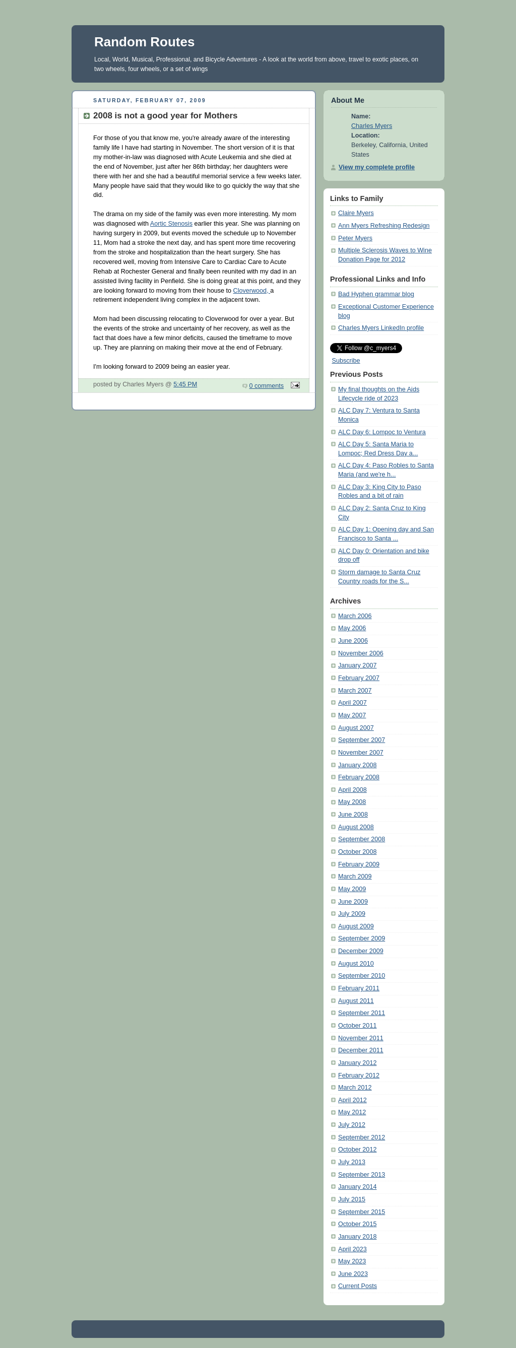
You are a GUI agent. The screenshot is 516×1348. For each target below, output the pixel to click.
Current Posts (357, 1286)
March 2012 (355, 1087)
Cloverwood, (252, 290)
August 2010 (356, 963)
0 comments (266, 385)
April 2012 (352, 1100)
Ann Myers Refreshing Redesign (384, 225)
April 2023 (352, 1249)
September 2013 (361, 1174)
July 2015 (351, 1199)
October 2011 (357, 1025)
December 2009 (360, 951)
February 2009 (358, 864)
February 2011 (358, 988)
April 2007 (352, 702)
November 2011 (360, 1038)
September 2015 (361, 1212)
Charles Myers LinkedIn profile (381, 327)
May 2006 (352, 628)
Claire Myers (356, 213)
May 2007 (352, 715)
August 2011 (356, 1000)
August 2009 (356, 926)
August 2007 (356, 727)
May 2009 (352, 889)
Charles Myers (371, 125)
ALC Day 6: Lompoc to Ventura (382, 432)
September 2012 (361, 1137)
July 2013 (351, 1162)
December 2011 (360, 1050)
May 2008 (352, 801)
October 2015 (357, 1224)
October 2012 (357, 1149)
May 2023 (352, 1261)
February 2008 (358, 777)
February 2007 (358, 678)
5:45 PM (185, 384)
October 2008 (357, 851)
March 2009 (355, 876)
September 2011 (361, 1013)
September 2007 (361, 740)
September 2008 (361, 839)
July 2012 (351, 1124)
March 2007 (355, 690)
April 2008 (352, 789)
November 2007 (360, 752)
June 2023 (353, 1273)
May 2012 (352, 1112)
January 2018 (357, 1236)
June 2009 (353, 901)
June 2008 (353, 814)
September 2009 (361, 938)
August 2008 (356, 827)
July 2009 (351, 913)
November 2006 (360, 653)
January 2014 (357, 1186)
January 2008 (357, 765)
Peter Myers (355, 238)
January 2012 (357, 1062)
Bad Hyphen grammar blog (376, 294)
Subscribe (346, 360)
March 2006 (355, 616)
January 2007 (357, 665)
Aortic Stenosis (171, 223)
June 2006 (353, 640)
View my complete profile (377, 167)
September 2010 (361, 975)
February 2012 (358, 1075)
